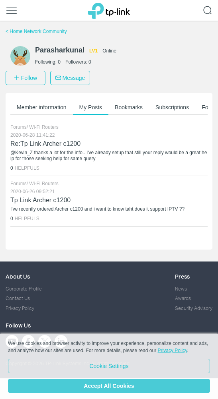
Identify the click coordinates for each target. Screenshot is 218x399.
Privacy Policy (20, 308)
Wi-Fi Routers (43, 127)
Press (182, 276)
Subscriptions (172, 107)
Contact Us (18, 298)
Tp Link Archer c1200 (40, 200)
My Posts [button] (90, 107)
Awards (183, 298)
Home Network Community (36, 31)
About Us (18, 276)
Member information (42, 107)
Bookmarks (129, 107)
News (181, 289)
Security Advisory (193, 308)
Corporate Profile (24, 289)
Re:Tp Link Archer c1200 (45, 143)
